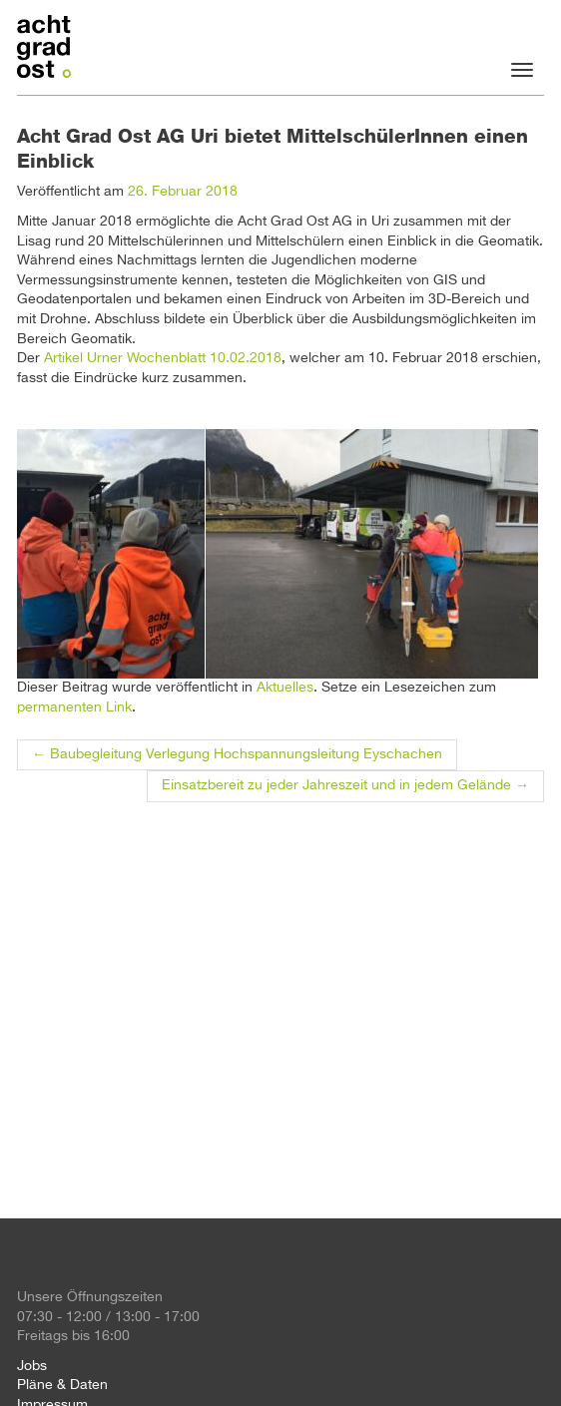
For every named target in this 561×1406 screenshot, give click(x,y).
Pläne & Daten (62, 1385)
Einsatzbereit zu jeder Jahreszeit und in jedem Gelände (345, 785)
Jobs (32, 1366)
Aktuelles (285, 688)
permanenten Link (74, 707)
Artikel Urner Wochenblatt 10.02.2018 (162, 358)
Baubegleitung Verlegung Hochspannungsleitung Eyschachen (237, 754)
